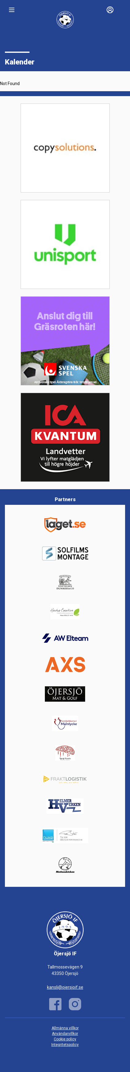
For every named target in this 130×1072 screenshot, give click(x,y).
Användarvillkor (65, 1033)
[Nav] (11, 10)
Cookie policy (65, 1039)
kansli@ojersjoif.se (65, 987)
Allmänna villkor (65, 1028)
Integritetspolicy (65, 1045)
